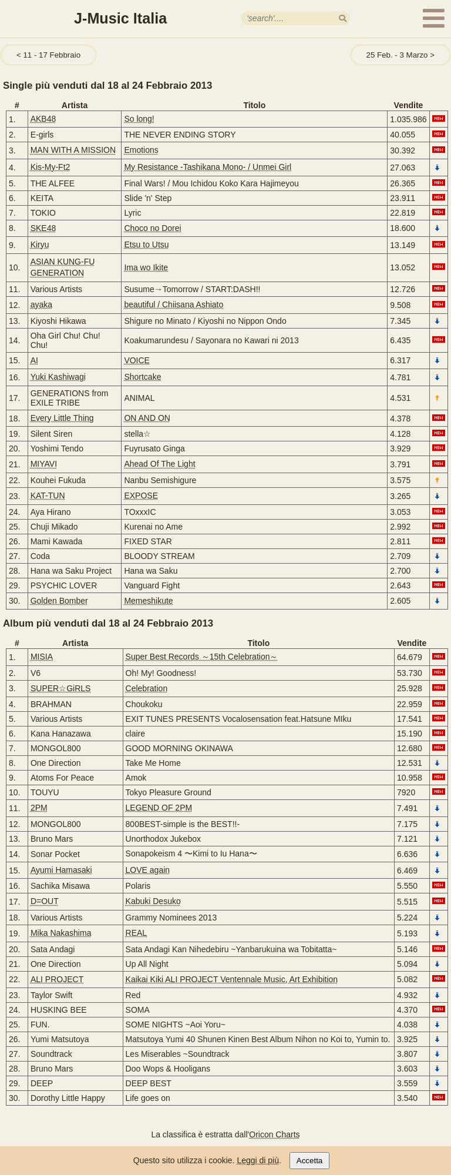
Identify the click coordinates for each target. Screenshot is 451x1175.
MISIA (42, 656)
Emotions (141, 150)
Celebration (147, 688)
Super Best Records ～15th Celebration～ (202, 656)
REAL (136, 933)
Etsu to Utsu (146, 244)
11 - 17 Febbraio (51, 55)
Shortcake (142, 376)
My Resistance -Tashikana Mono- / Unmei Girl (207, 167)
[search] (342, 18)
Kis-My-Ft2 (50, 167)
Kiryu (40, 244)
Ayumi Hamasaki (61, 870)
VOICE (137, 360)
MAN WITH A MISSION (73, 150)
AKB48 (43, 118)
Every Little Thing (62, 418)
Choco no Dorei (152, 228)
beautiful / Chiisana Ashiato (173, 304)
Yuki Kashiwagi (58, 376)
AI (34, 360)
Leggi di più (258, 1160)
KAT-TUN (48, 495)
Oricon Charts (274, 1134)
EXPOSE (141, 495)
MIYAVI (44, 463)
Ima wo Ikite (146, 267)
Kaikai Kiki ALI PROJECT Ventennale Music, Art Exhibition (232, 979)
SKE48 (43, 228)
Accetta (309, 1160)
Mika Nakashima (61, 933)
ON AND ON (147, 418)
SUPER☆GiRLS (60, 688)
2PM (39, 807)
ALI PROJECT (57, 979)
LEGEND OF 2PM (159, 807)
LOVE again (148, 870)
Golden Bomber (59, 600)
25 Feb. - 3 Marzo (397, 55)
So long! (139, 118)
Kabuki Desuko (153, 901)
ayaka (41, 304)
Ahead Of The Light (159, 463)
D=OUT (45, 901)
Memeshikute (148, 600)
